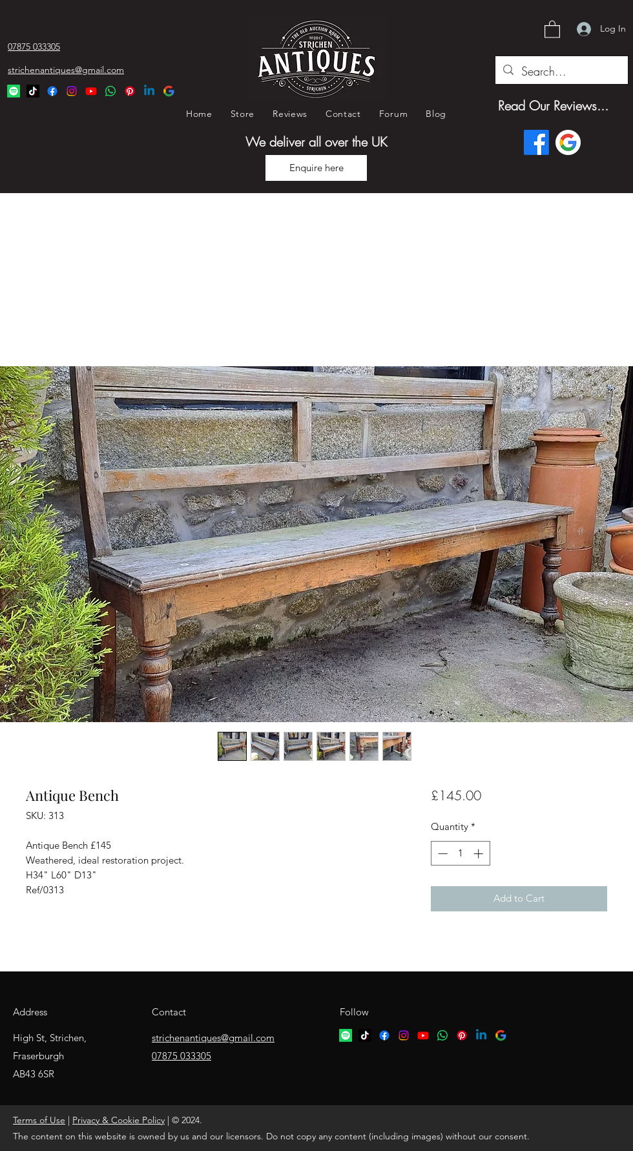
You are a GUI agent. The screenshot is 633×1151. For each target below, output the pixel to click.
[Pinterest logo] (461, 1035)
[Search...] (561, 71)
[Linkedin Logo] (149, 91)
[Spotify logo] (345, 1035)
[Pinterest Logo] (129, 91)
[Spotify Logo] (13, 91)
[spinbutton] (460, 854)
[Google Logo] (168, 91)
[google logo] (500, 1035)
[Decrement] (441, 854)
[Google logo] (568, 142)
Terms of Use (39, 1120)
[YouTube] (91, 91)
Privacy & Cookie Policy (118, 1120)
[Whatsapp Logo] (110, 91)
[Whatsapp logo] (442, 1035)
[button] (552, 28)
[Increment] (479, 854)
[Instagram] (71, 91)
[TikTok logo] (364, 1035)
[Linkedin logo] (481, 1035)
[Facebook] (52, 91)
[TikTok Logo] (32, 91)
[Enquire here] (316, 168)
